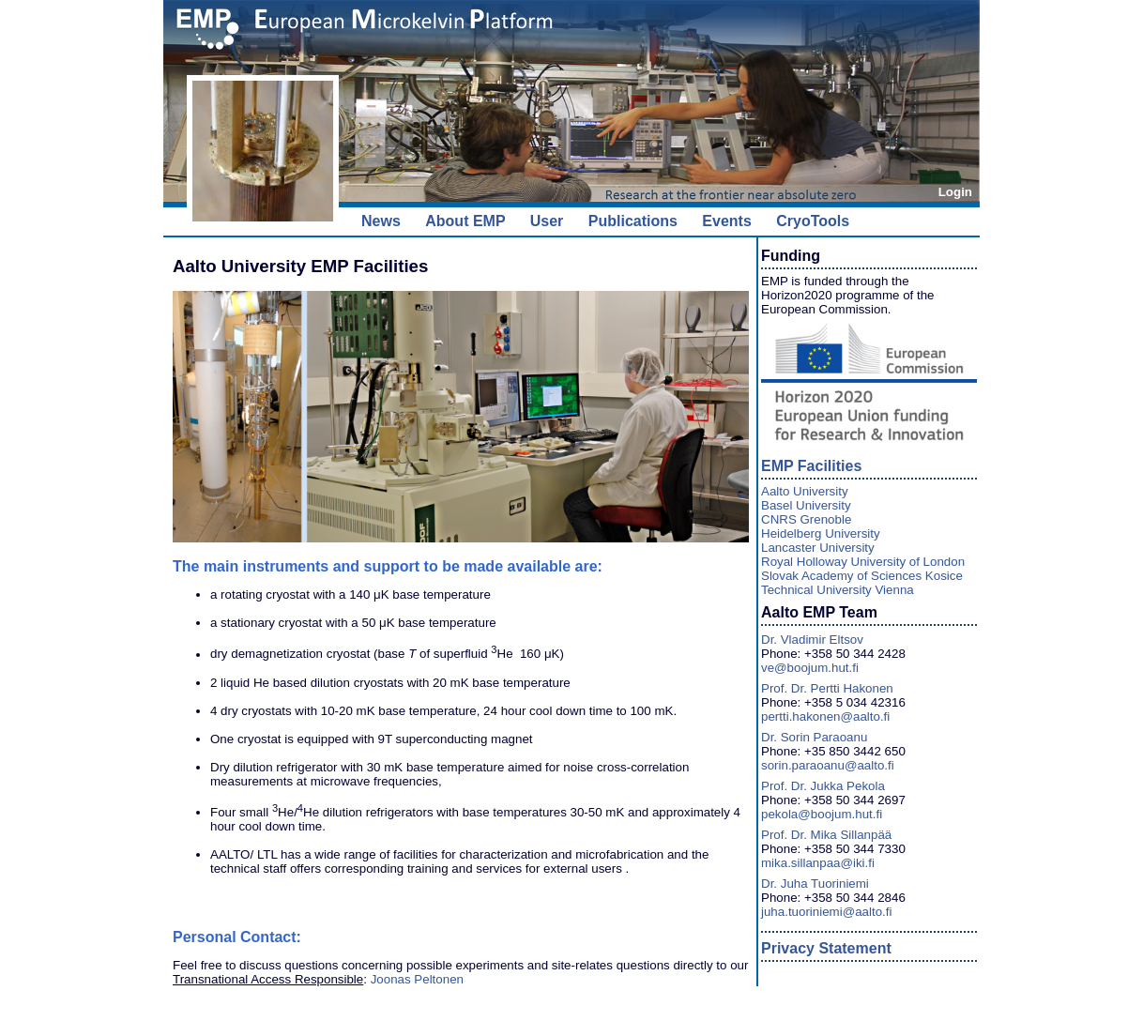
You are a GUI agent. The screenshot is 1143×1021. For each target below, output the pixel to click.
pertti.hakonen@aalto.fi (825, 716)
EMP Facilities (811, 466)
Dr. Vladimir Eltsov (812, 639)
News (381, 221)
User (547, 221)
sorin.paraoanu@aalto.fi (827, 765)
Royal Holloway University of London (863, 562)
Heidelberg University (820, 533)
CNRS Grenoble (806, 519)
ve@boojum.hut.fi (810, 668)
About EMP (465, 221)
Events (726, 221)
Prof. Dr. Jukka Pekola (823, 786)
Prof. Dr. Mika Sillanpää (826, 835)
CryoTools (812, 221)
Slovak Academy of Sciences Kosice (862, 576)
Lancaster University (818, 548)
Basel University (806, 505)
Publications (633, 221)
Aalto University (804, 491)
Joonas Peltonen (417, 979)
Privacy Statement (826, 948)
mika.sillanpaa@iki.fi (818, 863)
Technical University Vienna (837, 590)
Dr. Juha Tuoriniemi (815, 883)
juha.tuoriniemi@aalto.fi (826, 912)
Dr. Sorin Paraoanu (814, 737)
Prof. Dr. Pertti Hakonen (827, 688)
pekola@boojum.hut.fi (821, 814)
